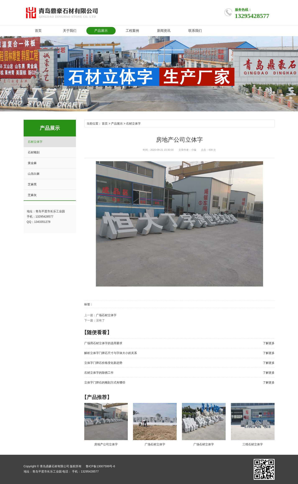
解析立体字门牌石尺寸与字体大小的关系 (110, 353)
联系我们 (195, 30)
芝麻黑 (32, 184)
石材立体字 (35, 141)
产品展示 (101, 30)
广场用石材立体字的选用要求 (103, 343)
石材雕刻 (34, 152)
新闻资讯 (163, 30)
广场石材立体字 (106, 315)
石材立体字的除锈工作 (99, 372)
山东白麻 (34, 173)
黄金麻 (32, 163)
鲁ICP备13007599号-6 (100, 466)
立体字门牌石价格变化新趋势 (103, 362)
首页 (38, 30)
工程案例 (132, 30)
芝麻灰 (32, 195)
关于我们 (69, 30)
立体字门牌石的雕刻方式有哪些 (104, 382)
